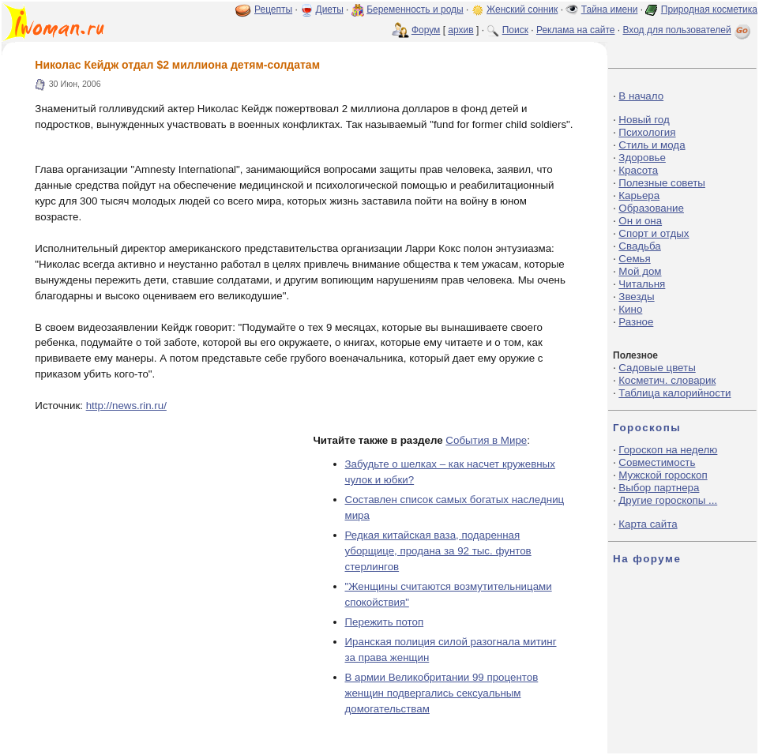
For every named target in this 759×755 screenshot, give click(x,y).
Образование (651, 208)
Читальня (641, 284)
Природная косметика (709, 9)
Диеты (330, 9)
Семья (634, 259)
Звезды (636, 296)
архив (460, 30)
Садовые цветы (656, 368)
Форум (425, 30)
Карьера (638, 195)
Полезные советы (661, 183)
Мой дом (639, 271)
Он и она (640, 221)
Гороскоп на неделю (667, 450)
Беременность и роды (415, 9)
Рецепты (273, 9)
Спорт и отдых (653, 233)
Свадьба (639, 246)
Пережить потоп (384, 622)
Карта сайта (647, 524)
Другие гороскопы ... (667, 500)
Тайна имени (609, 9)
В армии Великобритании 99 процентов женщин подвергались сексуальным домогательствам (442, 693)
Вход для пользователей (687, 30)
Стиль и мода (651, 145)
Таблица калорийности (674, 393)
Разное (635, 322)
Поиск (515, 30)
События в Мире (486, 440)
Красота (638, 170)
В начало (640, 96)
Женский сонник (522, 9)
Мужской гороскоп (662, 475)
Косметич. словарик (667, 380)
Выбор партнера (658, 488)
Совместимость (656, 462)
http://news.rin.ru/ (126, 405)
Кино (630, 309)
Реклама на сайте (575, 30)
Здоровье (642, 157)
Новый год (643, 120)
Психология (646, 132)
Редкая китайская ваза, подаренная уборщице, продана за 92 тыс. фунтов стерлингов (438, 551)
